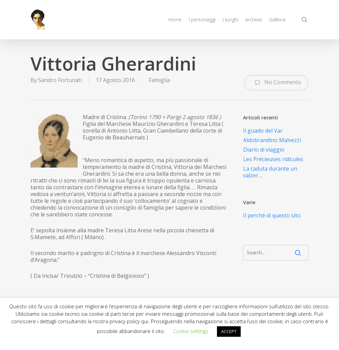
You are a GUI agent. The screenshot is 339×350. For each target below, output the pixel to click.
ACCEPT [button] (229, 331)
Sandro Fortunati (60, 80)
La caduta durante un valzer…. (270, 172)
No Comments (276, 83)
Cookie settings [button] (190, 331)
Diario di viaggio (263, 149)
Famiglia (159, 80)
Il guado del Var (263, 130)
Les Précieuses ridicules (273, 159)
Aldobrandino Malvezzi (272, 140)
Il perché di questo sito (272, 215)
